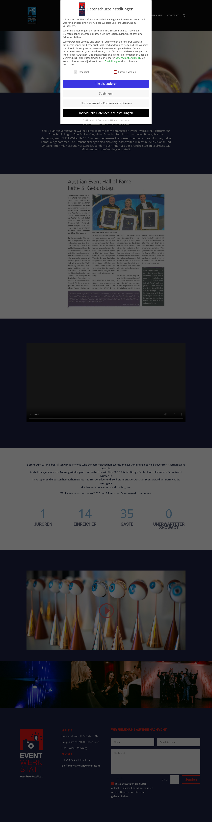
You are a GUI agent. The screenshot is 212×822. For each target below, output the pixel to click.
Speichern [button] (106, 93)
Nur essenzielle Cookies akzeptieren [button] (106, 103)
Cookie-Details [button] (89, 120)
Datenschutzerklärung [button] (107, 120)
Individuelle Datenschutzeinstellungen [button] (106, 113)
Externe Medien (125, 72)
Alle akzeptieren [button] (106, 84)
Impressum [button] (124, 120)
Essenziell (81, 72)
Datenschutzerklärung (127, 57)
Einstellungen (112, 61)
